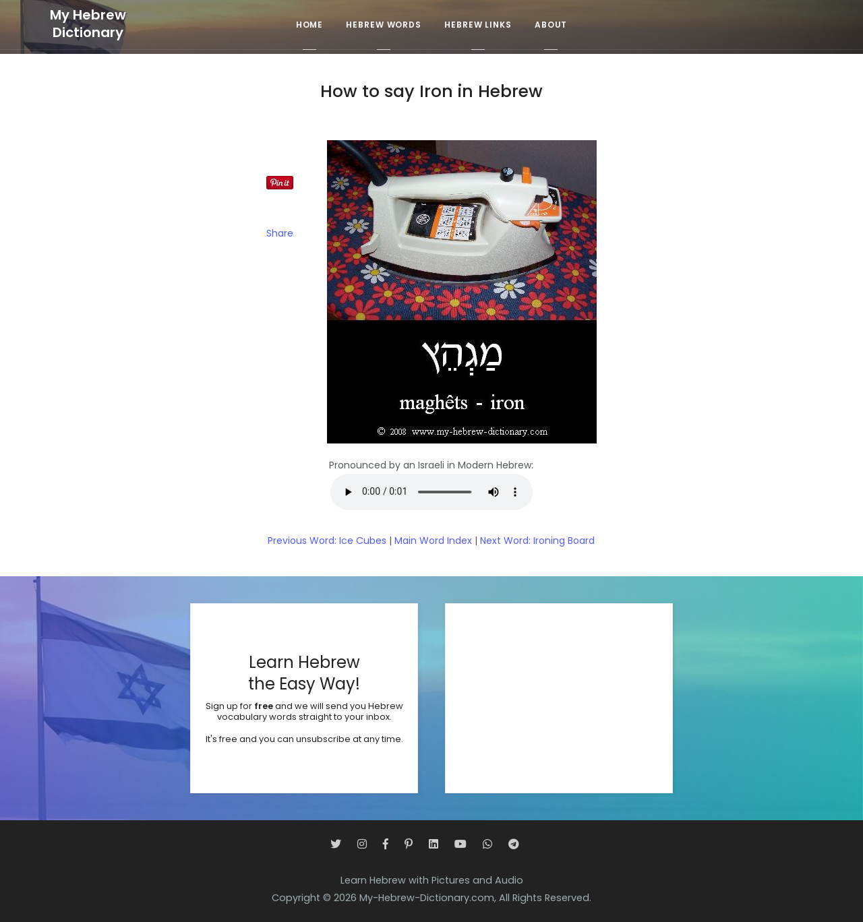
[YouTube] (460, 844)
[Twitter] (335, 844)
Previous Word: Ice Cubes (327, 540)
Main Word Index (433, 540)
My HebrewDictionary (88, 24)
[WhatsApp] (487, 844)
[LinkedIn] (433, 844)
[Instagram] (362, 844)
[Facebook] (385, 844)
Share (279, 233)
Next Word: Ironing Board (537, 540)
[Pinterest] (409, 844)
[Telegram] (513, 844)
